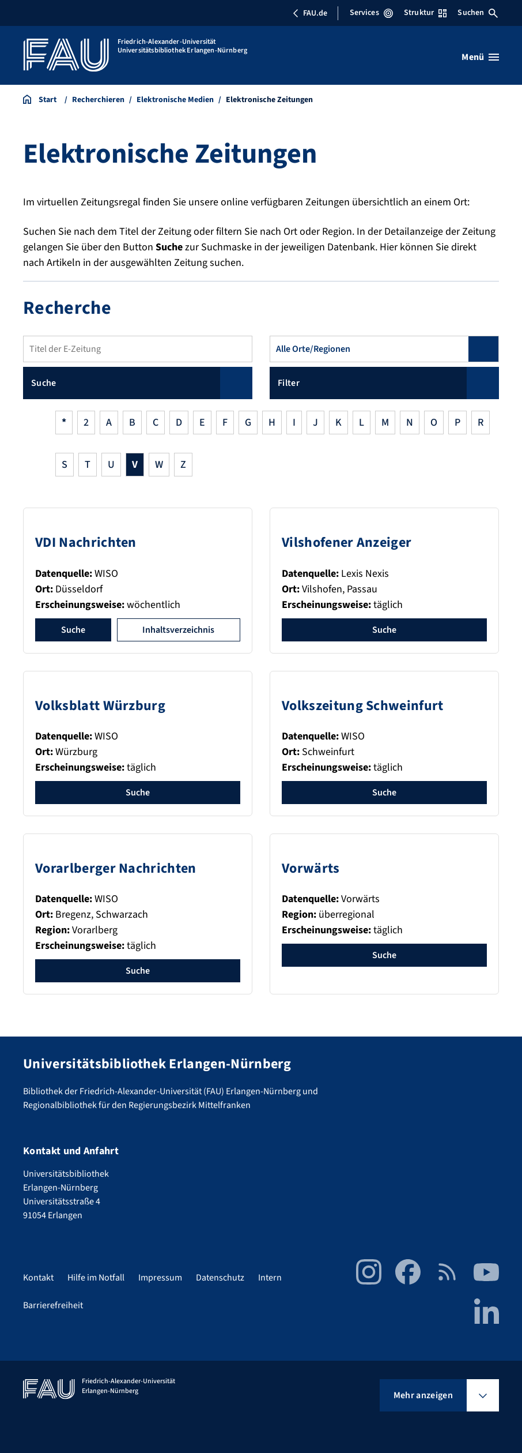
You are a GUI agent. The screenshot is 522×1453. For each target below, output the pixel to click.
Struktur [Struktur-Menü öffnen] (425, 12)
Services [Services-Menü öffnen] (371, 12)
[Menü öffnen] (480, 57)
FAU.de (310, 13)
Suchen (477, 12)
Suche (73, 630)
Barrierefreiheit (53, 1305)
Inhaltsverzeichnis (178, 630)
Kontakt (38, 1277)
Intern (270, 1277)
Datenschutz (220, 1277)
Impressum (160, 1277)
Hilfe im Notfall (95, 1277)
